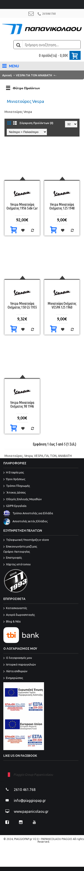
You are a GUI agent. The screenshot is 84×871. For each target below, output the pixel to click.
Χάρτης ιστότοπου (17, 565)
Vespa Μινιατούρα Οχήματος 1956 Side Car (22, 206)
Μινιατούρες (13, 456)
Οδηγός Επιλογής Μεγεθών (22, 500)
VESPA (38, 456)
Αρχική (7, 75)
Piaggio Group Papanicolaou (33, 774)
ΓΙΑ (46, 456)
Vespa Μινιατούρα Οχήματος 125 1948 (62, 206)
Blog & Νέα (12, 622)
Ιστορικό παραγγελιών (19, 665)
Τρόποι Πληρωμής (16, 486)
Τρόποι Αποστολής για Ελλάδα (28, 513)
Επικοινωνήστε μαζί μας (40, 549)
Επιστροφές (12, 558)
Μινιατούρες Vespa (69, 75)
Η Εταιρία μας (13, 473)
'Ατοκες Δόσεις (14, 493)
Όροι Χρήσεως (14, 479)
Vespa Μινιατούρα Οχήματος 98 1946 (22, 404)
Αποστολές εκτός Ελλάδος (25, 521)
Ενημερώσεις (13, 678)
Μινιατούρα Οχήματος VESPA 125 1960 (62, 305)
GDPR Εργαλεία (14, 506)
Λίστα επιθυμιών (15, 672)
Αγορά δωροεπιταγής (19, 615)
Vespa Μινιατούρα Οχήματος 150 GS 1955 (22, 305)
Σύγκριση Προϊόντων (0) (36, 122)
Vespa (28, 456)
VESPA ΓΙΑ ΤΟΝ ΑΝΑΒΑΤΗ (34, 75)
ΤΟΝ (53, 456)
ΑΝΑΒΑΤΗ (65, 456)
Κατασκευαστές (15, 608)
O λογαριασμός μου (17, 658)
